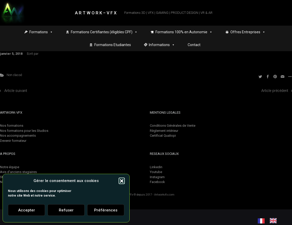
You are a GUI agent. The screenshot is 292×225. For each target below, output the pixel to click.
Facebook (157, 182)
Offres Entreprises (247, 32)
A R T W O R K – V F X (96, 12)
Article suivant (15, 91)
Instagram (157, 177)
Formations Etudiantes (112, 45)
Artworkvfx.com (164, 194)
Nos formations (11, 125)
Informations (162, 44)
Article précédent (274, 91)
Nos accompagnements (18, 135)
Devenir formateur (13, 141)
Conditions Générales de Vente (172, 125)
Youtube (156, 172)
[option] (274, 220)
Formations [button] (41, 32)
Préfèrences (105, 210)
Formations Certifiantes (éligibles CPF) (104, 32)
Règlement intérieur (164, 131)
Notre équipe (9, 167)
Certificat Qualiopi (163, 135)
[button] (121, 180)
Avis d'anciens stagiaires (18, 172)
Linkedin (156, 167)
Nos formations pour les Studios (24, 131)
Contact (194, 45)
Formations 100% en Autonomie (183, 32)
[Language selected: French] (270, 221)
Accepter (26, 210)
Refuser (66, 210)
